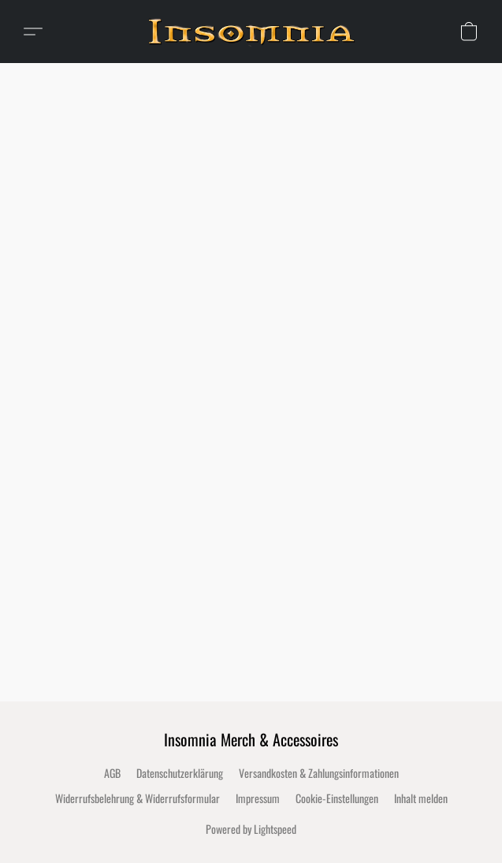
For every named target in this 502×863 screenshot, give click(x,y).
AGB (112, 772)
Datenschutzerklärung (179, 772)
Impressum (258, 798)
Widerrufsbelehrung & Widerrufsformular (137, 798)
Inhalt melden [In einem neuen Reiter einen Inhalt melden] (421, 798)
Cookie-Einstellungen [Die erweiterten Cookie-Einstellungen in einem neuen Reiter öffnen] (337, 798)
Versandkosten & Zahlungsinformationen (319, 772)
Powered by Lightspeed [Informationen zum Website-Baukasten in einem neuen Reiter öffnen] (251, 828)
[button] (257, 31)
